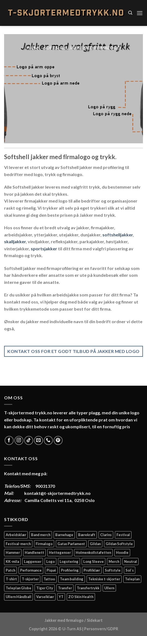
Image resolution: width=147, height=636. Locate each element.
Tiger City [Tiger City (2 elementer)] (44, 588)
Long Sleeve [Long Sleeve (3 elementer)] (93, 561)
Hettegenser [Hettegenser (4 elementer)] (60, 552)
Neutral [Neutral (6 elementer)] (130, 561)
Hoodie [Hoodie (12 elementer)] (122, 552)
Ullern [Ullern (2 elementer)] (109, 588)
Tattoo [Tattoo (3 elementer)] (49, 579)
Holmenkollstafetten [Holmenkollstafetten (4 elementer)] (93, 552)
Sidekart (95, 620)
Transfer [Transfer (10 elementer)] (65, 588)
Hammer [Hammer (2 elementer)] (13, 552)
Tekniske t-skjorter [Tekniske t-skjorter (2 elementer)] (104, 579)
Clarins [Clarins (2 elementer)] (106, 535)
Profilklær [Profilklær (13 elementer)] (92, 570)
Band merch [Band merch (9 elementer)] (40, 535)
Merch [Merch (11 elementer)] (114, 561)
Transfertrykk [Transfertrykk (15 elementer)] (88, 588)
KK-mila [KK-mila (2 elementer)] (12, 561)
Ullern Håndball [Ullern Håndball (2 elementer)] (18, 597)
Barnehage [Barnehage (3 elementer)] (64, 535)
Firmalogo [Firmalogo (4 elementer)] (44, 544)
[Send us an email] (38, 440)
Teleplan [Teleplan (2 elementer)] (132, 579)
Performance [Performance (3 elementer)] (31, 570)
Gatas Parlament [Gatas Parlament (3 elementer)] (71, 544)
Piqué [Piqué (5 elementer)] (51, 570)
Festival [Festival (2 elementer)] (123, 535)
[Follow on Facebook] (9, 440)
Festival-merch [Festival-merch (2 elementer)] (18, 544)
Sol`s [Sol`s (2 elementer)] (129, 570)
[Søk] (130, 13)
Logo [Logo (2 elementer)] (50, 561)
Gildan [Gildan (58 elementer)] (95, 544)
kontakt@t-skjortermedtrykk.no (57, 493)
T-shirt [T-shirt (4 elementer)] (11, 579)
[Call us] (48, 440)
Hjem (32, 47)
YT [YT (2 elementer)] (61, 597)
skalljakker (15, 241)
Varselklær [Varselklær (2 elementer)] (45, 597)
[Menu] (139, 13)
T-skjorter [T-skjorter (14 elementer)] (30, 579)
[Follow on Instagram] (18, 440)
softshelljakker (117, 234)
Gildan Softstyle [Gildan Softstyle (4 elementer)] (119, 544)
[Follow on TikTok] (28, 440)
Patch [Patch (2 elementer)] (10, 570)
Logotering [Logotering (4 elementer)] (69, 561)
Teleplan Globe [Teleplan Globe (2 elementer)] (18, 588)
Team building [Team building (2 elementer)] (71, 579)
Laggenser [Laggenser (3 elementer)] (32, 561)
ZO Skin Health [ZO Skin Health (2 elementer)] (80, 597)
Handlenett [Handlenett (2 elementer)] (34, 552)
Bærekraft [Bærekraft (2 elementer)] (86, 535)
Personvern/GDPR (101, 628)
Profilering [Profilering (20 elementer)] (70, 570)
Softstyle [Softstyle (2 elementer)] (113, 570)
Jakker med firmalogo (64, 620)
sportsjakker (44, 248)
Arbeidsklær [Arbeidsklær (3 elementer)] (16, 535)
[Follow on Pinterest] (58, 440)
